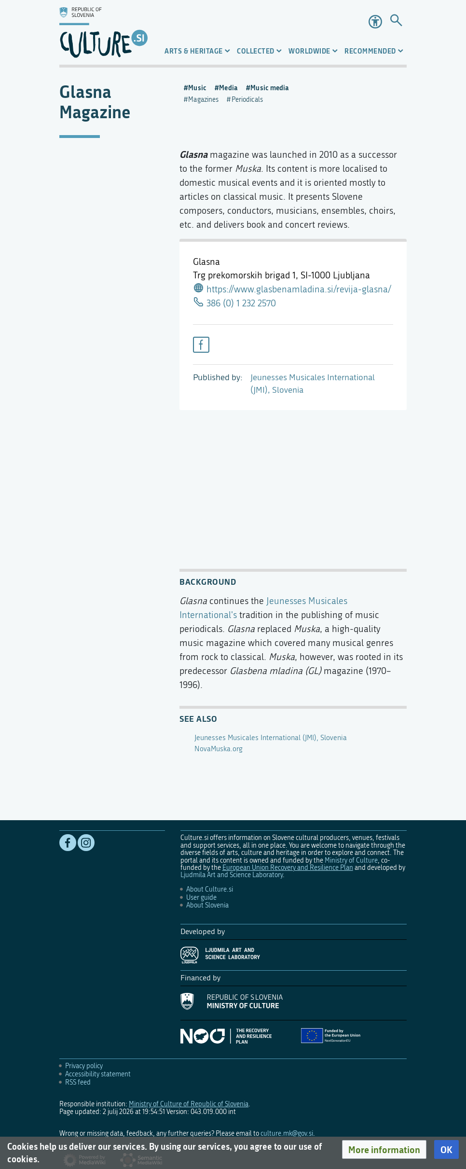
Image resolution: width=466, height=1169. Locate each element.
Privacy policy (84, 1066)
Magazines (203, 100)
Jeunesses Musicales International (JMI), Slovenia (270, 737)
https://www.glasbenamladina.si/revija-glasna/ (298, 289)
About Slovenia (207, 905)
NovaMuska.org (218, 748)
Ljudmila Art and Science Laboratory (231, 875)
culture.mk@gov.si (286, 1133)
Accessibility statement (98, 1074)
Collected (255, 51)
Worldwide (309, 51)
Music (197, 87)
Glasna (193, 154)
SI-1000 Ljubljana (335, 275)
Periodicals (247, 100)
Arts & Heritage (193, 51)
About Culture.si (209, 889)
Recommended (370, 51)
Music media (269, 87)
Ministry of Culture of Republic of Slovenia (188, 1104)
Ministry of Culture (351, 860)
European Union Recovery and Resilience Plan (287, 868)
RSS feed (78, 1082)
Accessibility (375, 21)
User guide (201, 898)
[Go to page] (396, 21)
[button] (384, 1149)
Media (228, 87)
